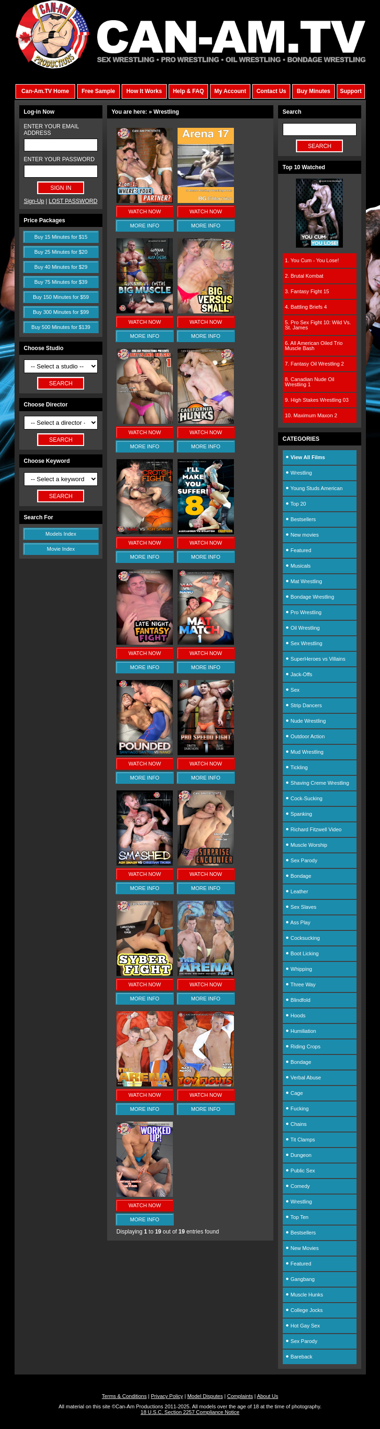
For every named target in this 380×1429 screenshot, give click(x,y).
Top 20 (295, 504)
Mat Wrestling (303, 581)
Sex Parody (301, 860)
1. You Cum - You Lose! (312, 260)
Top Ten (297, 1217)
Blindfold (297, 1000)
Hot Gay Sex (302, 1325)
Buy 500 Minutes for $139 (60, 327)
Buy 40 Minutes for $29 (60, 267)
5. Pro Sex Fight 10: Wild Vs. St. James (318, 325)
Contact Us (271, 91)
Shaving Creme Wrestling (317, 783)
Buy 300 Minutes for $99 (61, 312)
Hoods (295, 1015)
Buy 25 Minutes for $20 (60, 252)
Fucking (297, 1108)
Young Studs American (314, 488)
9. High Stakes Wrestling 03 (317, 400)
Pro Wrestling (303, 612)
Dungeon (298, 1155)
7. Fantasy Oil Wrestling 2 (314, 364)
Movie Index (61, 549)
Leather (296, 891)
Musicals (298, 566)
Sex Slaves (301, 907)
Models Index (61, 534)
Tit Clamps (300, 1139)
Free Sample (98, 91)
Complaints (240, 1396)
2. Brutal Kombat (304, 276)
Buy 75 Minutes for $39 (60, 282)
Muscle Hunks (304, 1294)
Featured (298, 550)
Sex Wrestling (304, 643)
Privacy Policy (167, 1396)
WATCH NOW (144, 211)
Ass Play (297, 922)
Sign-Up (34, 201)
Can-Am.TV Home (45, 91)
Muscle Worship (306, 845)
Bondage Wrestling (309, 597)
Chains (296, 1124)
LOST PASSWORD (73, 201)
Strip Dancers (303, 705)
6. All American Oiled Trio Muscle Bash (314, 345)
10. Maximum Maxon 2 (311, 415)
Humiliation (300, 1031)
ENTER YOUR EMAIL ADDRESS (51, 129)
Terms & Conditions (124, 1396)
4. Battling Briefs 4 (306, 307)
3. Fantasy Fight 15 (307, 291)
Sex (292, 690)
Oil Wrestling (302, 628)
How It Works (144, 91)
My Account (230, 91)
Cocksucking (302, 938)
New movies (302, 535)
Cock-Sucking (304, 798)
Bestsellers (300, 519)
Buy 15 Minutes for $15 (60, 237)
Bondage (298, 876)
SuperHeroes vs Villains (315, 659)
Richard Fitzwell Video (313, 829)
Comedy (297, 1186)
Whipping (298, 969)
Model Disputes (205, 1396)
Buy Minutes (313, 91)
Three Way (300, 984)
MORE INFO (144, 225)
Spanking (298, 814)
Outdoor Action (305, 736)
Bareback (299, 1356)
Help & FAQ (188, 91)
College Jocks (304, 1310)
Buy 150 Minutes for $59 (61, 297)
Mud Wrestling (304, 752)
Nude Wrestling (305, 721)
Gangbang (300, 1279)
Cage (294, 1093)
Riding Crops (303, 1046)
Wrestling (298, 473)
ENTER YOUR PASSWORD (59, 159)
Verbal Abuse (303, 1077)
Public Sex (300, 1170)
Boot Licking (302, 953)
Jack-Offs (298, 674)
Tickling (296, 767)
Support (351, 91)
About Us (267, 1396)
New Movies (302, 1248)
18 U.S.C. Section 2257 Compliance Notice (189, 1412)
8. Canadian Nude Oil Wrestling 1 (309, 381)
